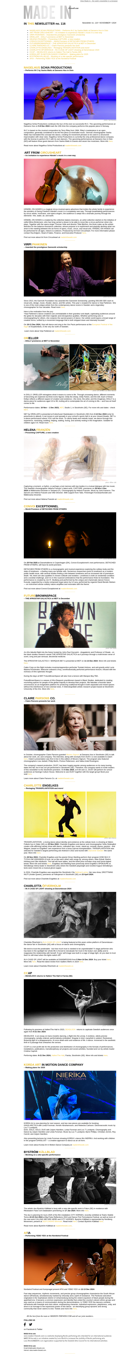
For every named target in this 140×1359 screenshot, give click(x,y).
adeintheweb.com (66, 778)
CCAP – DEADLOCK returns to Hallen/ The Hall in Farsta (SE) (56, 52)
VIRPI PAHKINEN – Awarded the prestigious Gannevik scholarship (57, 35)
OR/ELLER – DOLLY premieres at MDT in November (52, 37)
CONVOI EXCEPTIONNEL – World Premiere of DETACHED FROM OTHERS (62, 41)
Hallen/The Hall (58, 1055)
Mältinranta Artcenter (39, 490)
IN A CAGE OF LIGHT (52, 942)
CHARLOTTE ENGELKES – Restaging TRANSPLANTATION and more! (59, 48)
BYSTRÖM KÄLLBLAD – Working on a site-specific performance (56, 56)
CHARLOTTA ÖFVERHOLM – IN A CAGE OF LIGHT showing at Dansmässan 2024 (64, 50)
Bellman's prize (81, 872)
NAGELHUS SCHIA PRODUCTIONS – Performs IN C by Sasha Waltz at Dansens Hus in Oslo (69, 30)
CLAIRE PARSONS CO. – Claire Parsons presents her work (55, 45)
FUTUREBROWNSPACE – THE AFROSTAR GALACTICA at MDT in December (63, 43)
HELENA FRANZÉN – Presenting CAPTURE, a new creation (55, 39)
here (110, 141)
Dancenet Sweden (96, 851)
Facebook (30, 1329)
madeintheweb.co (66, 966)
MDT (62, 407)
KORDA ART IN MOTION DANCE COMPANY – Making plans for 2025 (59, 54)
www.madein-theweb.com (34, 1336)
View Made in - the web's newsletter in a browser (99, 1)
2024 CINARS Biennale (52, 1221)
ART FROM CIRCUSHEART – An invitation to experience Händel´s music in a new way (66, 33)
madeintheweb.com (73, 145)
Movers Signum (72, 755)
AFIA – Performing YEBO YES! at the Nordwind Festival (53, 58)
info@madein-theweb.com (36, 1348)
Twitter (39, 1329)
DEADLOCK (71, 1029)
